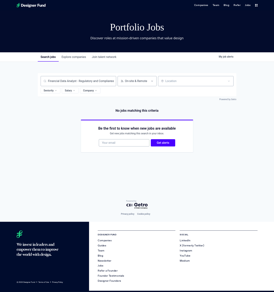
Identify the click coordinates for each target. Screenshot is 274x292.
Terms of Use (43, 282)
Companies (201, 5)
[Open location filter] (229, 81)
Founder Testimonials (111, 275)
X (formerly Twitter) (192, 245)
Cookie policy (143, 214)
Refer (237, 5)
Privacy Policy (57, 282)
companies (74, 57)
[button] (50, 90)
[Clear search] (111, 81)
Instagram (186, 250)
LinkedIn (185, 240)
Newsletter (104, 260)
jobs (48, 57)
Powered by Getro (227, 99)
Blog (226, 5)
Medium (185, 260)
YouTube (185, 255)
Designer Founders (109, 280)
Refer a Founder (108, 270)
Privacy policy (127, 214)
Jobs (248, 5)
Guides (102, 245)
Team (216, 5)
